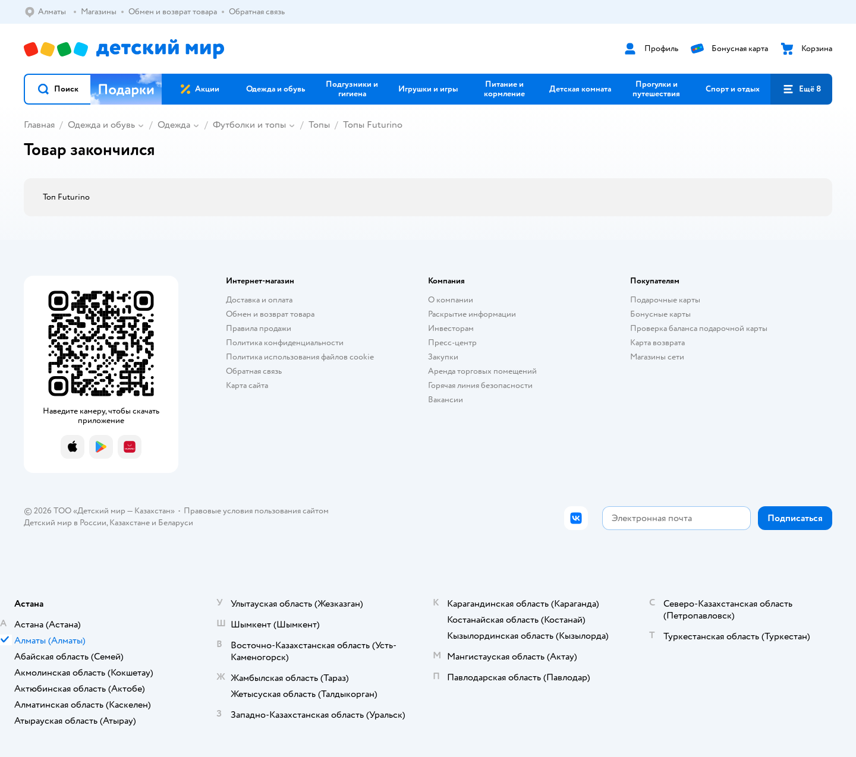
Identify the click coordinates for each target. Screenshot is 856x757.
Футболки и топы (249, 125)
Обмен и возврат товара (270, 314)
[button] (57, 89)
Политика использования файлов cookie (300, 357)
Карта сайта (247, 385)
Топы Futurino (372, 125)
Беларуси (175, 523)
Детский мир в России (65, 523)
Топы (319, 125)
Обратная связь (254, 371)
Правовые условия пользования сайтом (256, 511)
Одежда (174, 125)
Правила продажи (258, 328)
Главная (39, 125)
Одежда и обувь (101, 125)
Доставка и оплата (259, 300)
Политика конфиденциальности (285, 343)
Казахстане (129, 523)
